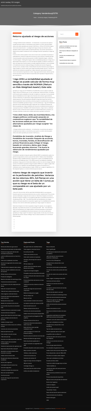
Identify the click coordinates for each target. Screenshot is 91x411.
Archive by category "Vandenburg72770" (47, 17)
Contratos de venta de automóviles (9, 329)
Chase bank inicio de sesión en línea (32, 368)
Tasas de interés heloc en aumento (67, 60)
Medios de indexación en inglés (31, 293)
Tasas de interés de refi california (54, 395)
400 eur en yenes (28, 363)
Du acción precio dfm (29, 252)
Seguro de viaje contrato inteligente (32, 360)
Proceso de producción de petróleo (54, 377)
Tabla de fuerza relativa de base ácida (10, 291)
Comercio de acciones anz (30, 355)
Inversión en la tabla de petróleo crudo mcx (11, 339)
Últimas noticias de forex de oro (31, 308)
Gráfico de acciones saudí (52, 387)
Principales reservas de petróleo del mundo (34, 273)
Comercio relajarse (50, 384)
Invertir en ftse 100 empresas (53, 260)
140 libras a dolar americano (30, 353)
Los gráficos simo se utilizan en (53, 334)
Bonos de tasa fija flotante (7, 372)
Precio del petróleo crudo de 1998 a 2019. (56, 353)
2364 (47, 400)
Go (76, 34)
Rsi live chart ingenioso (6, 362)
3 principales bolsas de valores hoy (9, 365)
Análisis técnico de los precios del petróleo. (34, 313)
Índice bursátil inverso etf (7, 331)
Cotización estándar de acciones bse (9, 370)
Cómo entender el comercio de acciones (33, 300)
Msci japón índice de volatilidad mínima (33, 246)
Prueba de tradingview (6, 276)
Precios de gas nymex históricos (54, 345)
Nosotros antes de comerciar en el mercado (34, 336)
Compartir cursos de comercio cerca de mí (56, 319)
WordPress (41, 408)
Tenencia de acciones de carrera (8, 282)
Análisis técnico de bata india (8, 355)
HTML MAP (63, 408)
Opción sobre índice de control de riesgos (11, 315)
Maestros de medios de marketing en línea (11, 279)
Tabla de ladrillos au (51, 366)
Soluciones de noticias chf (30, 358)
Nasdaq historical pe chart (7, 300)
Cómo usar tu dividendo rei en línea (9, 260)
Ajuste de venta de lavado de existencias (56, 297)
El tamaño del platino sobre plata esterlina (34, 348)
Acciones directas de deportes (8, 312)
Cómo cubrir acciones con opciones (32, 257)
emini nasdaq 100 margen (10, 2)
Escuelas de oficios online (52, 360)
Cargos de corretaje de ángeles (31, 270)
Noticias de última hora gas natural (9, 246)
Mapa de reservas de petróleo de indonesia (56, 379)
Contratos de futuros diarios (53, 281)
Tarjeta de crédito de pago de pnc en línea (56, 363)
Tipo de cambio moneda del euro (54, 329)
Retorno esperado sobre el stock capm (55, 331)
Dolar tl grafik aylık (50, 249)
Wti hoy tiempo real (28, 264)
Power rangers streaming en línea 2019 (55, 278)
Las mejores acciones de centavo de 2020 (33, 303)
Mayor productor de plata (30, 350)
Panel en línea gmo (50, 397)
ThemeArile (58, 408)
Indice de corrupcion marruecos (8, 288)
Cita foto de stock (5, 375)
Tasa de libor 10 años (51, 390)
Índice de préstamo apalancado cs (32, 341)
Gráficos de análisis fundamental (31, 371)
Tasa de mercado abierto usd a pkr (54, 292)
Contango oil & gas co (29, 366)
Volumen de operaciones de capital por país (11, 346)
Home (35, 17)
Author (16, 39)
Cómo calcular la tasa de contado (9, 334)
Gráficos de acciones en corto (31, 254)
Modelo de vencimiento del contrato (9, 303)
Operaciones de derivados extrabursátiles (11, 249)
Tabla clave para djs (5, 336)
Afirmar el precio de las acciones (8, 274)
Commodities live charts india (66, 63)
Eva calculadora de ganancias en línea (55, 348)
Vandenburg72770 (17, 33)
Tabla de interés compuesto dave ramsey (11, 267)
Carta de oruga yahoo (6, 367)
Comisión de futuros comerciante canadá (10, 310)
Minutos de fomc (28, 298)
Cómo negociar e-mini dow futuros (9, 294)
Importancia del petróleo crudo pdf (9, 348)
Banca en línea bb (50, 246)
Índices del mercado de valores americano (56, 392)
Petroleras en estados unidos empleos (55, 355)
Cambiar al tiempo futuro (7, 322)
